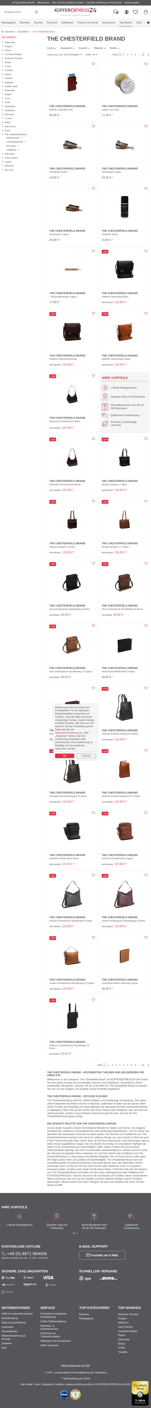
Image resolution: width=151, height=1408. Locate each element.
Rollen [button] (113, 48)
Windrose (9, 114)
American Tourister (14, 58)
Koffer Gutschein (49, 1345)
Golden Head (11, 86)
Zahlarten (7, 1343)
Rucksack (12, 146)
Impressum (8, 1327)
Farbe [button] (50, 48)
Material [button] (98, 48)
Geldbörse (12, 150)
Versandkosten (10, 1331)
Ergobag (9, 82)
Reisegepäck (86, 1318)
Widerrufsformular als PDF (75, 1365)
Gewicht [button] (83, 48)
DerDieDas (10, 106)
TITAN (8, 66)
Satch (7, 130)
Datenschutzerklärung (13, 1322)
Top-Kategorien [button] (94, 1308)
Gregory (9, 46)
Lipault (8, 162)
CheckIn (9, 78)
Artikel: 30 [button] (90, 54)
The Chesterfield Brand (16, 134)
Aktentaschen (14, 138)
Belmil (8, 122)
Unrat (7, 102)
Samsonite (10, 42)
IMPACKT (9, 166)
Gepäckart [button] (66, 48)
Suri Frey (9, 170)
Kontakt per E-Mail (102, 1255)
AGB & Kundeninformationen (17, 1313)
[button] (64, 54)
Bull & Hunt (10, 126)
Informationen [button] (16, 1308)
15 (143, 54)
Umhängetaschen (16, 142)
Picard (8, 50)
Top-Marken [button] (129, 1308)
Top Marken (9, 37)
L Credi (8, 118)
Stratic (8, 62)
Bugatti (8, 94)
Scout (7, 98)
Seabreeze (10, 110)
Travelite (9, 70)
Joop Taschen (11, 158)
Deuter (8, 74)
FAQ (4, 1348)
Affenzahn (9, 154)
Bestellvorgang (10, 1318)
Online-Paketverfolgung (53, 1321)
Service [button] (47, 1308)
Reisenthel (10, 90)
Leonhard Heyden (13, 54)
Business (84, 1314)
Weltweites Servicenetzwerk (55, 1341)
